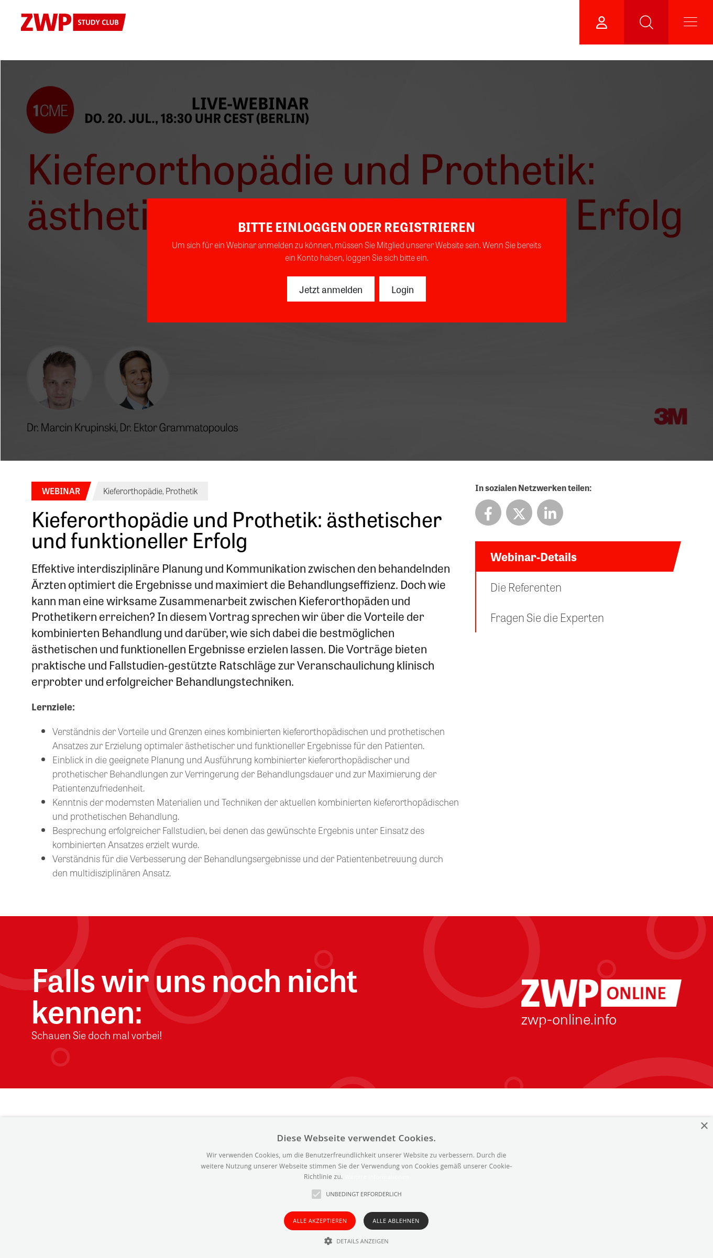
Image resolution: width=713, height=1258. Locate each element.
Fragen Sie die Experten (547, 617)
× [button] (704, 1126)
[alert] (356, 1187)
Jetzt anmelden (331, 289)
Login (402, 289)
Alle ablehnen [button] (395, 1220)
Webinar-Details (533, 556)
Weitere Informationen (377, 1177)
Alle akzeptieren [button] (320, 1220)
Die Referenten (526, 586)
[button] (356, 1240)
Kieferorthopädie (132, 491)
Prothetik (182, 491)
